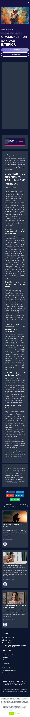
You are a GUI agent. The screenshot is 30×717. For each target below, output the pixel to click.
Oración (19, 457)
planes (16, 444)
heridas (22, 310)
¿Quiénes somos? (8, 655)
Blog (9, 29)
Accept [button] (11, 713)
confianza (8, 400)
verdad (21, 360)
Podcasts (5, 657)
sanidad (7, 250)
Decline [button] (18, 713)
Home (3, 29)
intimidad (20, 162)
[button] (10, 492)
